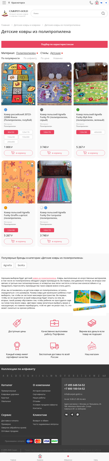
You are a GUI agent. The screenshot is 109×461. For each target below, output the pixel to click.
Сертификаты (39, 396)
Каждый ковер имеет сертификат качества (17, 351)
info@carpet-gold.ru (73, 395)
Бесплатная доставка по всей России (54, 351)
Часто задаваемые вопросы (46, 425)
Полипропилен (26, 53)
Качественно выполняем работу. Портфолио (54, 328)
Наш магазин (92, 350)
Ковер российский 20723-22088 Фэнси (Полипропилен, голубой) (18, 117)
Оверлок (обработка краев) (13, 429)
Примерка (6, 425)
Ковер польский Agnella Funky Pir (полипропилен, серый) (54, 117)
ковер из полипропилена (44, 279)
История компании (41, 392)
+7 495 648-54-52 (74, 386)
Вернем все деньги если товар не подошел (91, 328)
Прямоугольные (8, 392)
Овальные (6, 403)
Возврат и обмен (40, 422)
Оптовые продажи (9, 432)
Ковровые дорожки (10, 396)
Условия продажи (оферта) (45, 406)
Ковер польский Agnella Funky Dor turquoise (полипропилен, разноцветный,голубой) (53, 216)
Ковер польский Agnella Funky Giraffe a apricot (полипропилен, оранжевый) (17, 216)
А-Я (104, 377)
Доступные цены (17, 327)
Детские (55, 53)
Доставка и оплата (9, 422)
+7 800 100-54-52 (74, 390)
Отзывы (36, 403)
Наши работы (39, 399)
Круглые (5, 399)
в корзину (21, 153)
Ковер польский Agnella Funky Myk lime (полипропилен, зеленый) (90, 117)
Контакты (37, 409)
